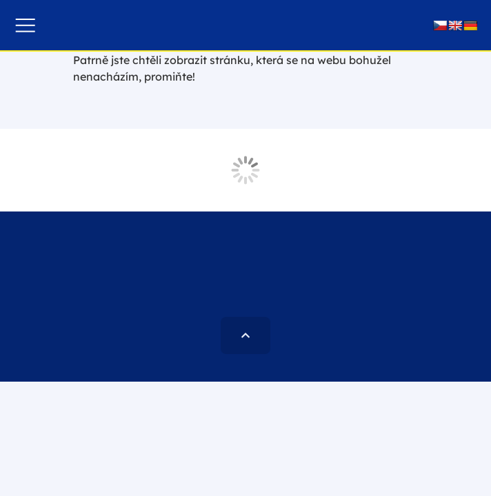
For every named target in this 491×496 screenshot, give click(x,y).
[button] (25, 25)
